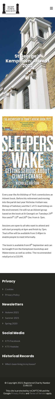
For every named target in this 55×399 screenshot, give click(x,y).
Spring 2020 (11, 323)
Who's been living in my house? (20, 364)
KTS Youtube (11, 346)
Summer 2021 (12, 317)
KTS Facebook (12, 341)
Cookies (9, 289)
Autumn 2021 (12, 312)
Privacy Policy (12, 294)
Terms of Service (38, 393)
